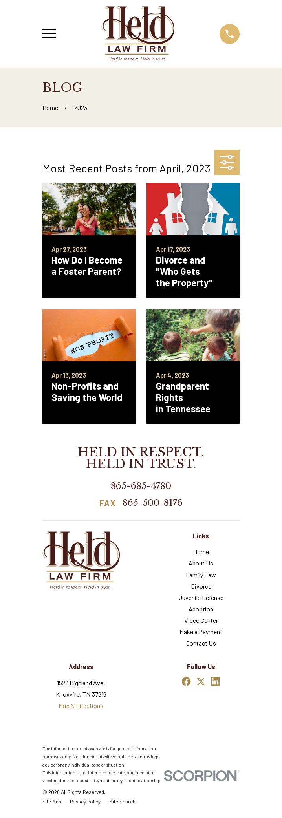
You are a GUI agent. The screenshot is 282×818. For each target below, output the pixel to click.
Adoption (201, 609)
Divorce (201, 586)
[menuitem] (51, 801)
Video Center (201, 620)
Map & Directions (81, 705)
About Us (201, 563)
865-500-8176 (153, 503)
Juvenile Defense (201, 597)
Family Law (201, 574)
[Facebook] (186, 681)
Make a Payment (200, 631)
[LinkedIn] (215, 681)
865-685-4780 (141, 485)
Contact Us (201, 643)
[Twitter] (200, 681)
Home (201, 551)
